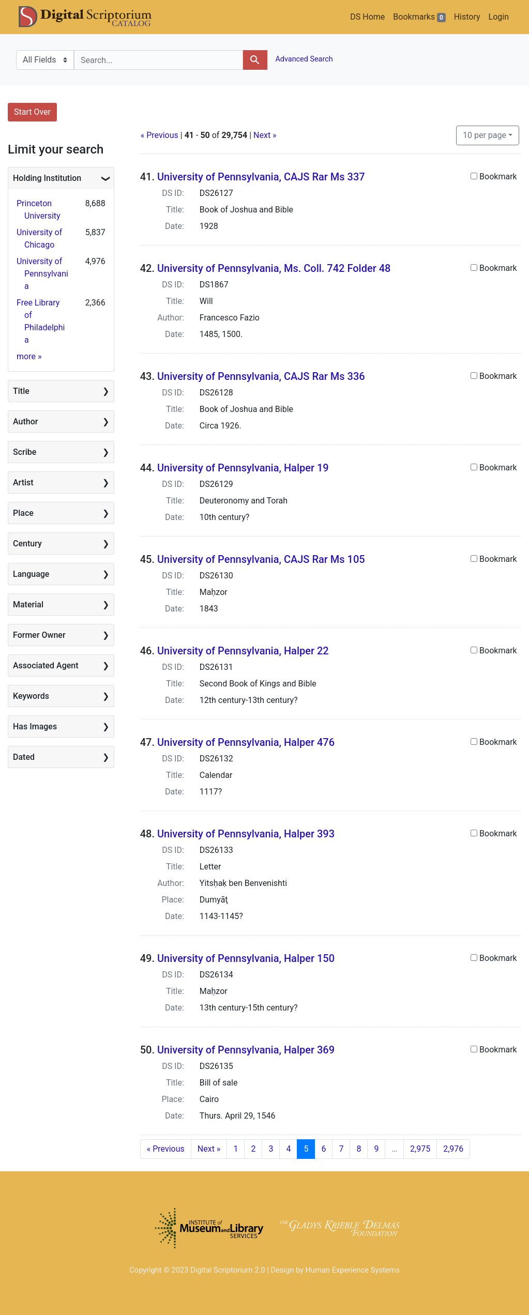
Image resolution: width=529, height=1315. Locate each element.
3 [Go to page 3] (270, 1149)
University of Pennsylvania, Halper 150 (246, 958)
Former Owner (39, 635)
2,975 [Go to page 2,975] (420, 1149)
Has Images (35, 726)
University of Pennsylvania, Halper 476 (246, 742)
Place (23, 513)
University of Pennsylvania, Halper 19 (243, 468)
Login (499, 17)
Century (27, 543)
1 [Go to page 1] (235, 1149)
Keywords (31, 696)
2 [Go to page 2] (253, 1149)
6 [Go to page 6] (323, 1149)
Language (31, 574)
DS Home (367, 17)
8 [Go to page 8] (358, 1149)
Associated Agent (46, 665)
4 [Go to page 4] (288, 1149)
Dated (24, 757)
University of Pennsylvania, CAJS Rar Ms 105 (261, 559)
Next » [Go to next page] (209, 1149)
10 (484, 134)
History (467, 17)
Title (21, 391)
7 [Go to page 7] (341, 1149)
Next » (265, 135)
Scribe (24, 452)
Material (28, 604)
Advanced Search (303, 59)
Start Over (32, 112)
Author (25, 421)
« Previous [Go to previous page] (166, 1149)
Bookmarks (419, 17)
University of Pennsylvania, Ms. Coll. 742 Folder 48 (273, 268)
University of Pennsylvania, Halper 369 (246, 1050)
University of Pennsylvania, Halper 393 (246, 834)
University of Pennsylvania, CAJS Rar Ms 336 (261, 376)
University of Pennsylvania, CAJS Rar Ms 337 (261, 177)
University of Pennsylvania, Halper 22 (243, 651)
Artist (23, 482)
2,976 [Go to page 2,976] (453, 1149)
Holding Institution (47, 178)
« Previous (159, 135)
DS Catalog (93, 17)
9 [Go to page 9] (376, 1149)
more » (29, 356)
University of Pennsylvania (42, 273)
